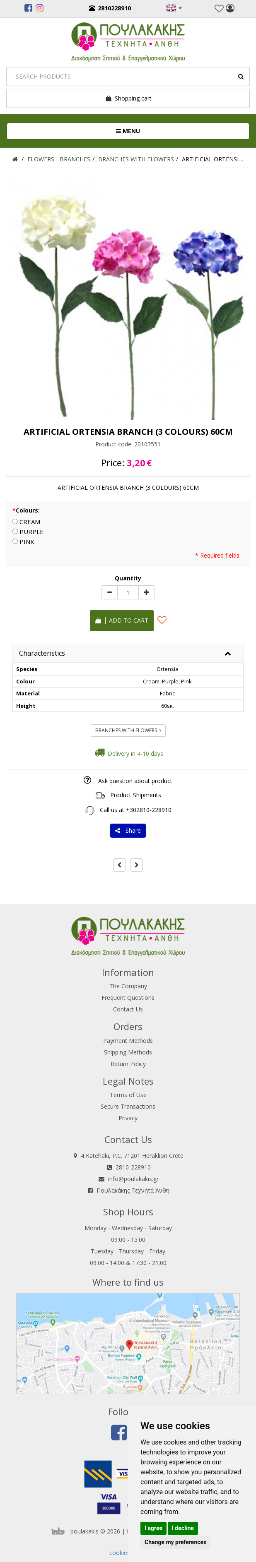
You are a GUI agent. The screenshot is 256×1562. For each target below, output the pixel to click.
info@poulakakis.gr (133, 1179)
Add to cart (121, 620)
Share (128, 830)
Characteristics (42, 653)
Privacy (128, 1118)
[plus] (146, 592)
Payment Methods (128, 1041)
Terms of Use (128, 1095)
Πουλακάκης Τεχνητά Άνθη (133, 1190)
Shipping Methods (128, 1052)
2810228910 (110, 8)
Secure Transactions (128, 1106)
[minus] (109, 592)
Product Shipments (135, 795)
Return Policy (128, 1064)
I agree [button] (153, 1528)
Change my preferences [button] (175, 1542)
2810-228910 (133, 1167)
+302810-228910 (148, 810)
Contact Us (128, 1009)
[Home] (15, 159)
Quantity (128, 578)
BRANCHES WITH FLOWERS (128, 730)
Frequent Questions (128, 997)
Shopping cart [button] (128, 98)
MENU (155, 131)
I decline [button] (183, 1528)
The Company (128, 986)
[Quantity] (128, 592)
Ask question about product (135, 781)
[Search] (128, 76)
